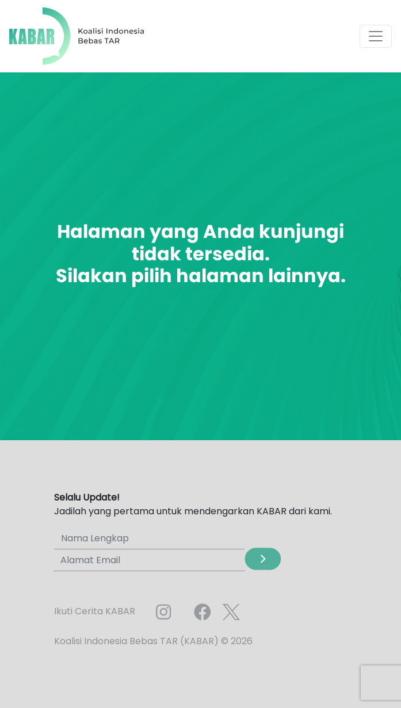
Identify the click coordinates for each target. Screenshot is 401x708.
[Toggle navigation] (376, 36)
